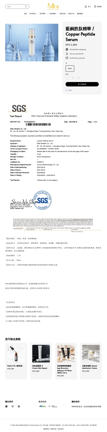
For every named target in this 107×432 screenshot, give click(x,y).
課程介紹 (71, 14)
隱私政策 (53, 429)
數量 (67, 74)
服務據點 (80, 14)
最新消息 (63, 14)
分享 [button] (69, 90)
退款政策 (61, 429)
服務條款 (46, 429)
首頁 (25, 14)
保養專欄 (52, 14)
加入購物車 (82, 84)
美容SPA (42, 14)
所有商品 (33, 14)
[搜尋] (26, 6)
